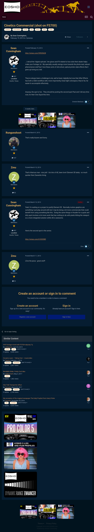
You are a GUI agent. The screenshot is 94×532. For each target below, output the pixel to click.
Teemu (7, 360)
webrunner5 (9, 374)
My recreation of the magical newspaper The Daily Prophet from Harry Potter (29, 398)
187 (14, 158)
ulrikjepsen (9, 347)
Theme (41, 523)
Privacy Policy (51, 523)
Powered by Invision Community (47, 528)
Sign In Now (66, 317)
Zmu (13, 167)
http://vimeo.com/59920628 (35, 53)
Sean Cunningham (19, 36)
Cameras (29, 38)
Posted (33, 48)
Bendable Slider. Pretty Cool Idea (14, 371)
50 (14, 193)
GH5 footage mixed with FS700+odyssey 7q (18, 345)
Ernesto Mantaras (77, 102)
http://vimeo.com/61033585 (35, 239)
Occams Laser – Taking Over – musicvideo (17, 358)
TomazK (8, 387)
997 (14, 76)
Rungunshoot (13, 132)
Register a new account (27, 317)
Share (68, 37)
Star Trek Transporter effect (12, 385)
